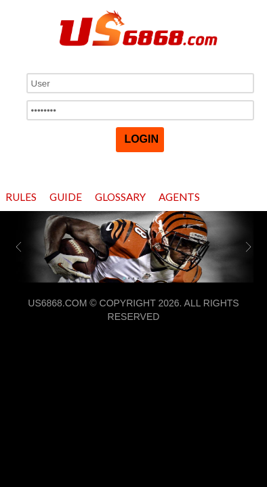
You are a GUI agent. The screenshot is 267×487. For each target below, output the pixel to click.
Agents (179, 197)
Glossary (120, 197)
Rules (21, 197)
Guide (65, 197)
